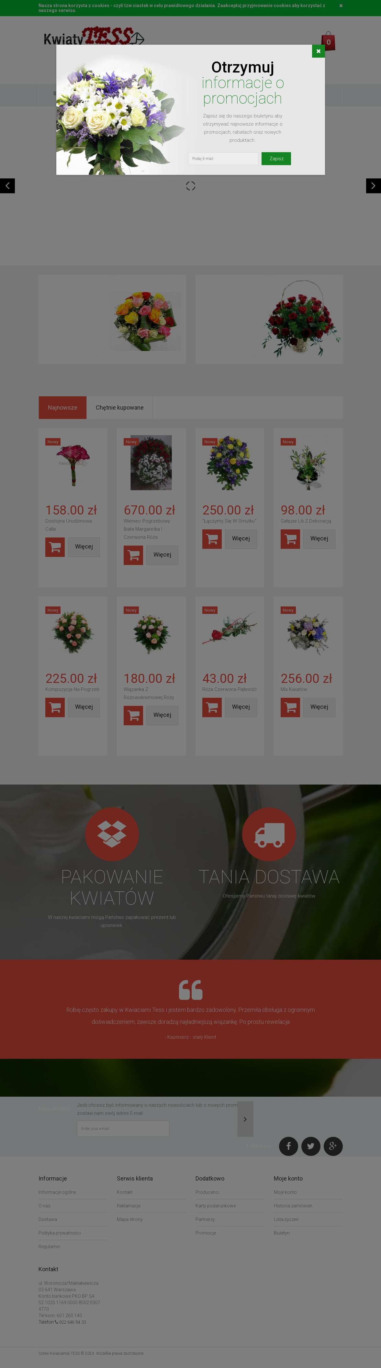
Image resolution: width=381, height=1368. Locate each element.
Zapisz (277, 158)
